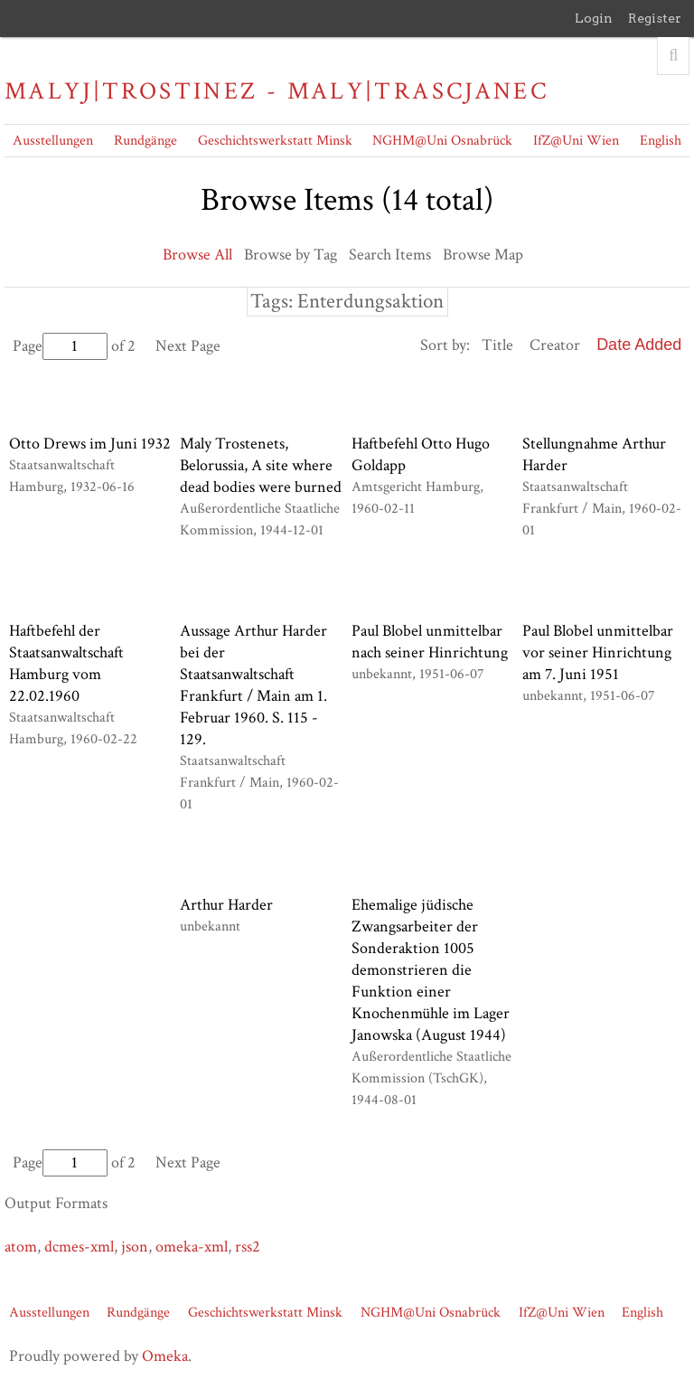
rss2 (247, 1246)
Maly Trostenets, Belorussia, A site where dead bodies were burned (261, 465)
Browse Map (483, 254)
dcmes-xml (79, 1246)
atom (21, 1246)
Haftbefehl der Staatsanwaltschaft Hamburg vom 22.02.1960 (66, 663)
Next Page (187, 345)
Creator (555, 345)
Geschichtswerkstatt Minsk (275, 140)
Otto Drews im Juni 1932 (90, 443)
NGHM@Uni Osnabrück (442, 140)
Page (60, 345)
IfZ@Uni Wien (576, 140)
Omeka (165, 1356)
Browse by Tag (290, 254)
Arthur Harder (226, 904)
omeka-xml (191, 1246)
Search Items (390, 254)
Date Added (638, 344)
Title (497, 345)
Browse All (197, 254)
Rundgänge (145, 140)
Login (594, 18)
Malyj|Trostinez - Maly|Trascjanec (277, 91)
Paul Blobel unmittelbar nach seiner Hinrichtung (430, 641)
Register (654, 18)
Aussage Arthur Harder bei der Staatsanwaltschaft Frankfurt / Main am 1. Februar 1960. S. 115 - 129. (253, 685)
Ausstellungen (53, 140)
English (660, 140)
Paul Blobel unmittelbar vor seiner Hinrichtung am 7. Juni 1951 (597, 652)
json (134, 1246)
